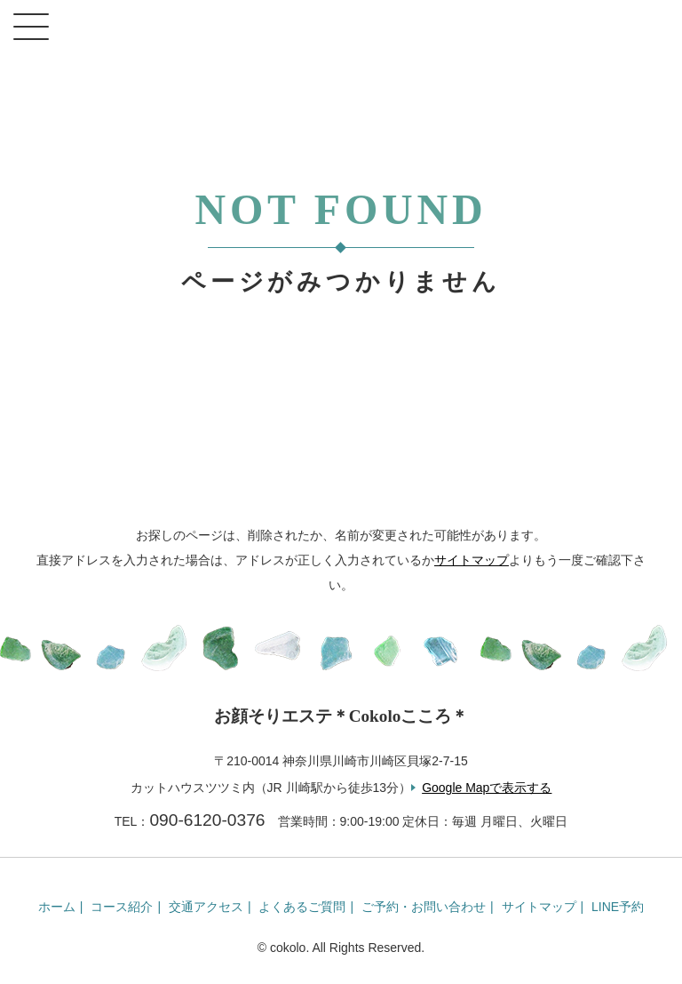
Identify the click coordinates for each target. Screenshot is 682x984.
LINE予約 (617, 907)
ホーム (56, 907)
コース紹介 (122, 907)
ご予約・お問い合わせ (423, 907)
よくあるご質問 (301, 907)
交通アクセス (206, 907)
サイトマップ (471, 560)
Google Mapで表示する (486, 787)
